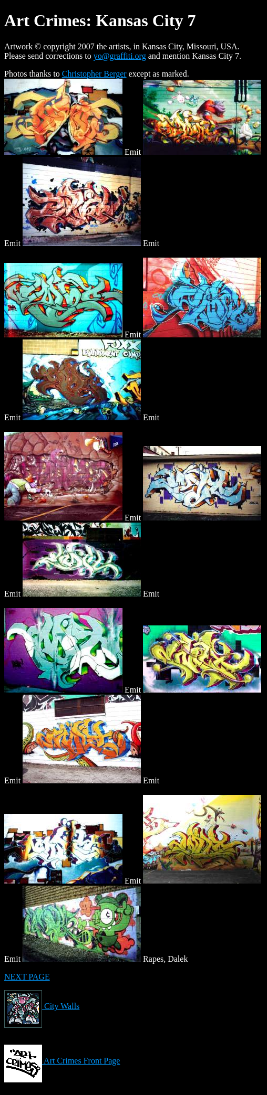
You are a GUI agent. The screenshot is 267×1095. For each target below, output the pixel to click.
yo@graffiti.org (120, 55)
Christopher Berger (94, 73)
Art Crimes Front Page (62, 1060)
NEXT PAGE (27, 976)
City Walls (41, 1006)
